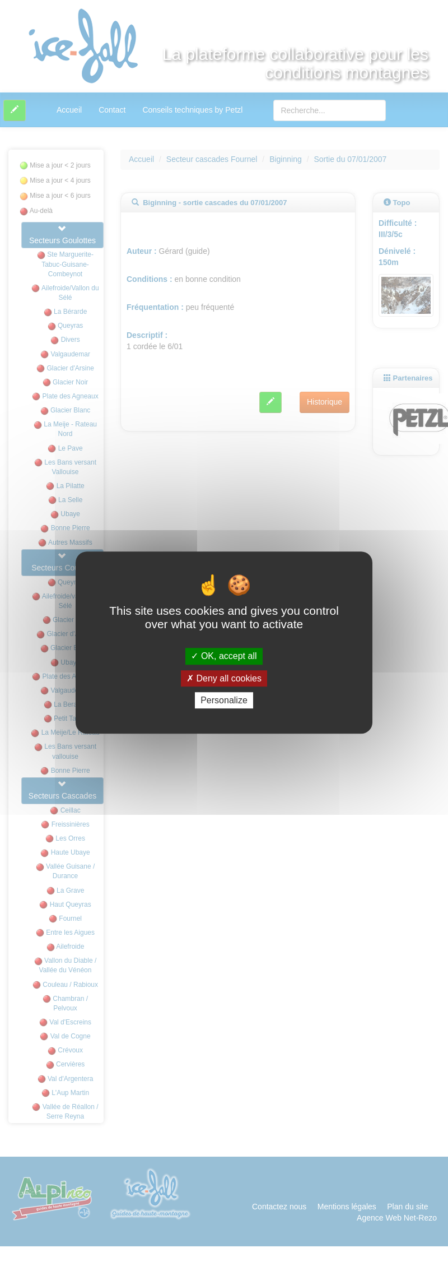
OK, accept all (223, 656)
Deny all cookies (224, 678)
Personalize (224, 700)
